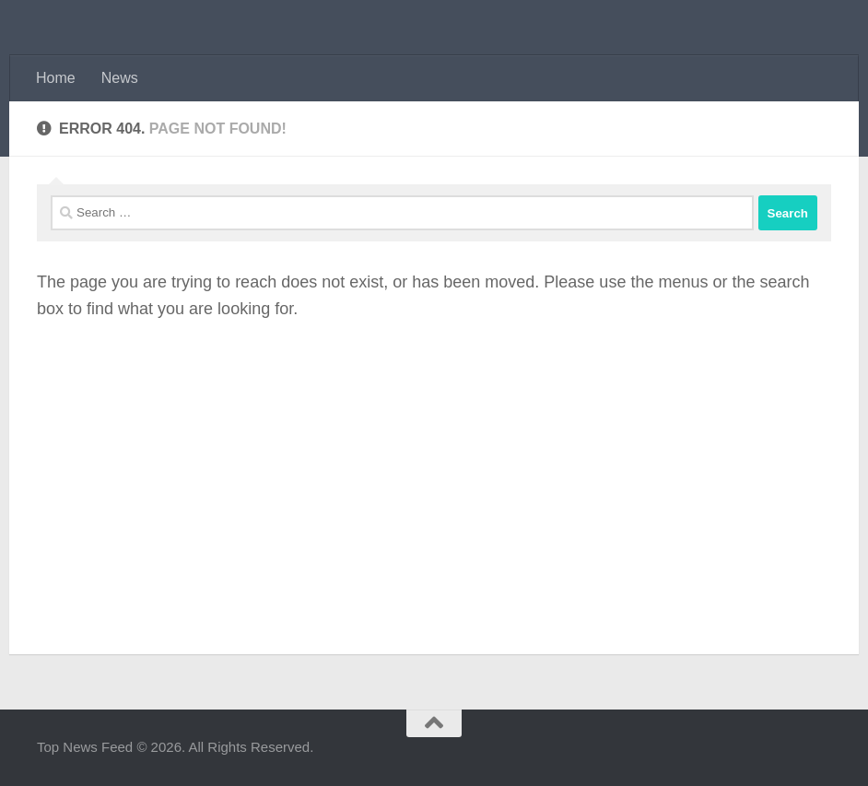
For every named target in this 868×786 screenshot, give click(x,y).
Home (56, 78)
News (119, 78)
